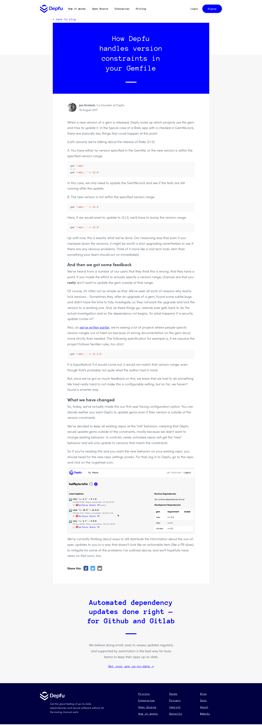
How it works (77, 8)
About (204, 707)
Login (194, 8)
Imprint (175, 707)
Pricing (141, 8)
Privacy (175, 700)
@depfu (205, 713)
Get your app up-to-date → (131, 666)
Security (175, 713)
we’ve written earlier (94, 327)
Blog (203, 693)
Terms (173, 693)
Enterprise (122, 8)
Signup (212, 8)
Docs (203, 700)
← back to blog (64, 19)
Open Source (100, 8)
